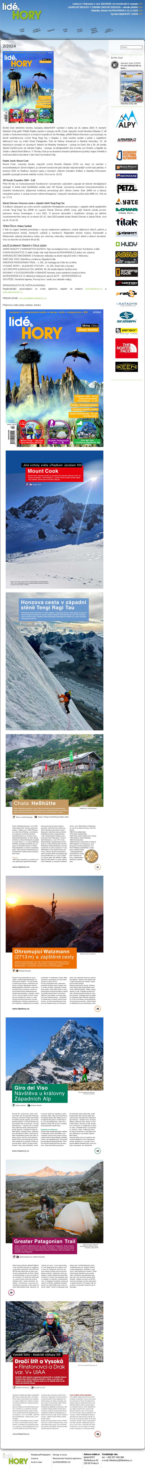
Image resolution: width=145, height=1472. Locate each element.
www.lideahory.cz (93, 289)
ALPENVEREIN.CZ (62, 1462)
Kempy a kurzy (60, 1454)
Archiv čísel (36, 1462)
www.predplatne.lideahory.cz (33, 298)
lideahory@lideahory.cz (120, 1460)
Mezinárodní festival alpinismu (67, 1458)
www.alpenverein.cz (12, 292)
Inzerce (34, 1458)
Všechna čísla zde (129, 104)
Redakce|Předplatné (40, 1454)
